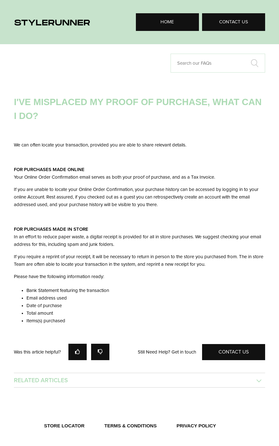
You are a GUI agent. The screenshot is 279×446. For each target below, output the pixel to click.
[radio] (77, 352)
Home (167, 22)
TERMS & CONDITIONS (130, 425)
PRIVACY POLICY (196, 425)
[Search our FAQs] (218, 63)
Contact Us (233, 22)
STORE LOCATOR (64, 425)
